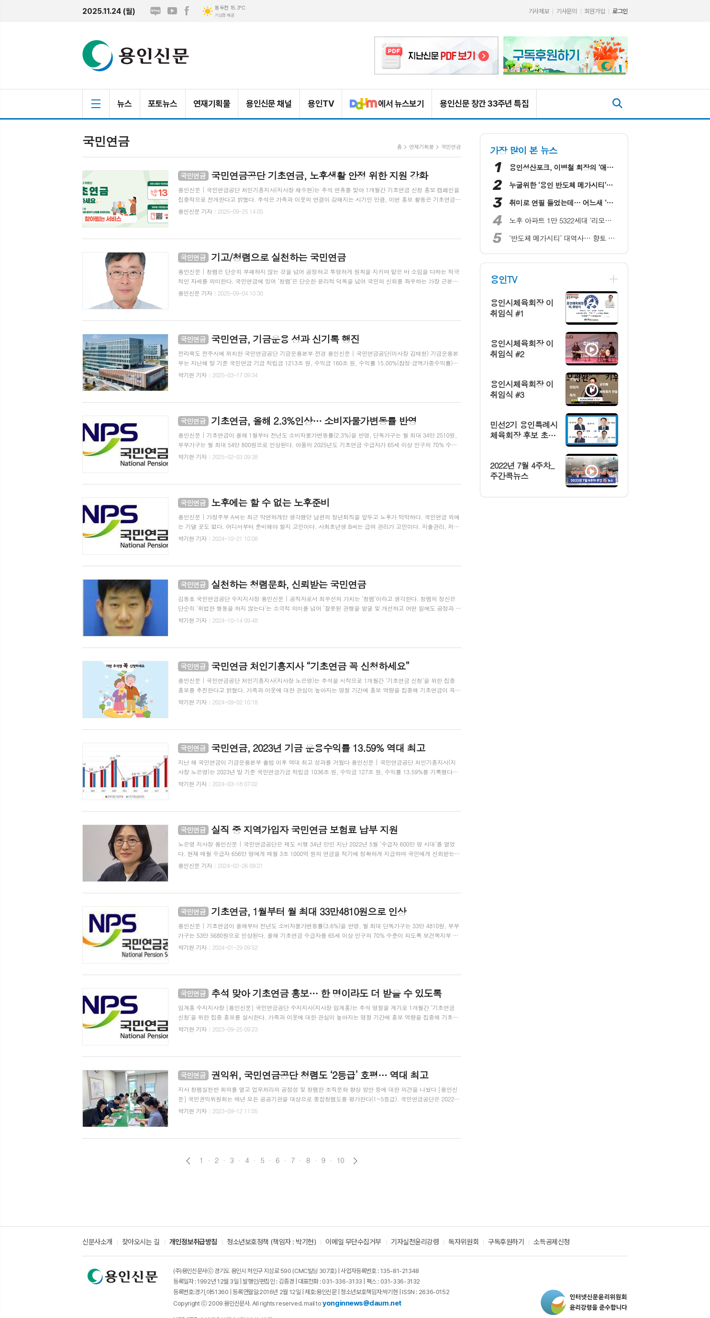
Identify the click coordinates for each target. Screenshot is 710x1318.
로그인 (620, 11)
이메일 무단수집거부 (353, 1242)
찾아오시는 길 (141, 1242)
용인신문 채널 (269, 104)
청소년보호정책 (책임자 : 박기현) (271, 1242)
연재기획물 (211, 104)
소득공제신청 (551, 1242)
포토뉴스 (163, 104)
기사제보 (539, 11)
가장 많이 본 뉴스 (523, 149)
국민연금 (451, 146)
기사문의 (566, 11)
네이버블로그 (155, 11)
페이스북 (186, 11)
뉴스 (124, 104)
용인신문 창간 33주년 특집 (484, 104)
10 (340, 1160)
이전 (188, 1160)
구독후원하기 (506, 1242)
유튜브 (172, 11)
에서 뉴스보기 (383, 107)
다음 (355, 1160)
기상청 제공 (224, 15)
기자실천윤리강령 (415, 1242)
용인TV (321, 104)
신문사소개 (97, 1242)
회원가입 (595, 11)
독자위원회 (463, 1242)
